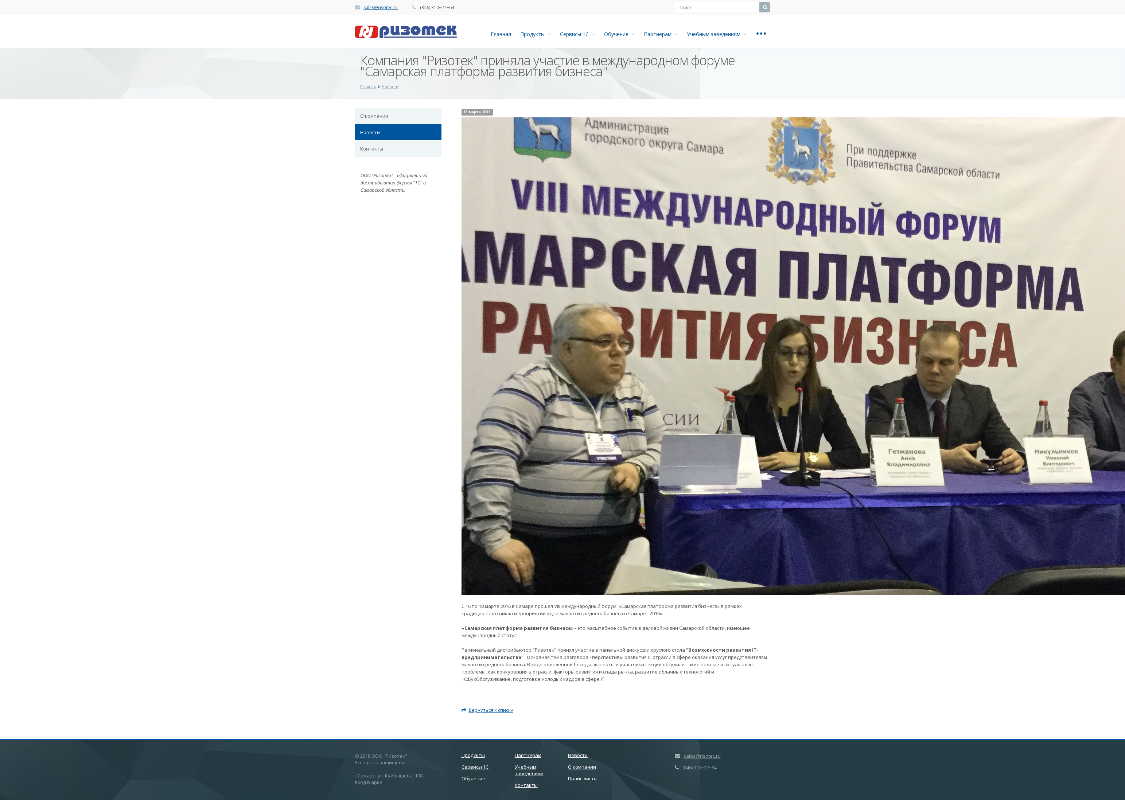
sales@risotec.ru (380, 7)
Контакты (371, 148)
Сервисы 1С (577, 34)
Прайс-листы (582, 778)
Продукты (535, 34)
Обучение (619, 34)
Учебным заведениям (717, 34)
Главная (501, 34)
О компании (374, 116)
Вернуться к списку (487, 710)
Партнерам (661, 34)
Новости (370, 132)
